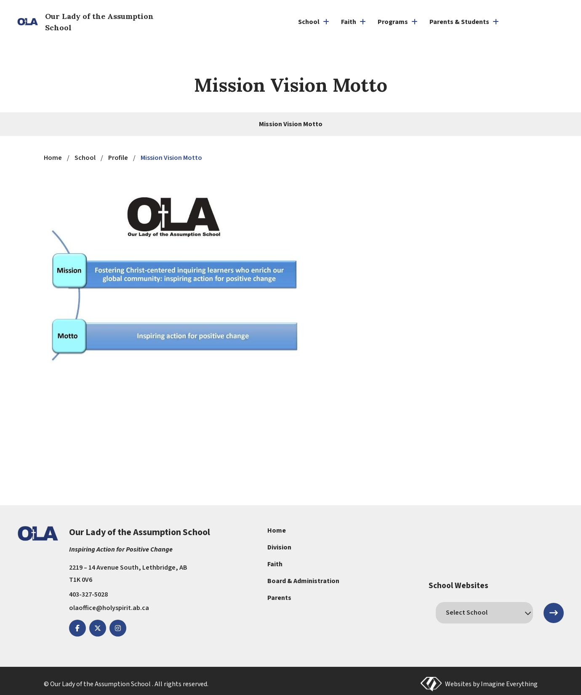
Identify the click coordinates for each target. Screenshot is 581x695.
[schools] (484, 612)
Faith (275, 564)
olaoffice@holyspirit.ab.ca (109, 608)
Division (279, 547)
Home (276, 530)
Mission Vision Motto (290, 124)
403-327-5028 (88, 594)
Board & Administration (303, 581)
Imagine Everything (509, 684)
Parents (279, 597)
